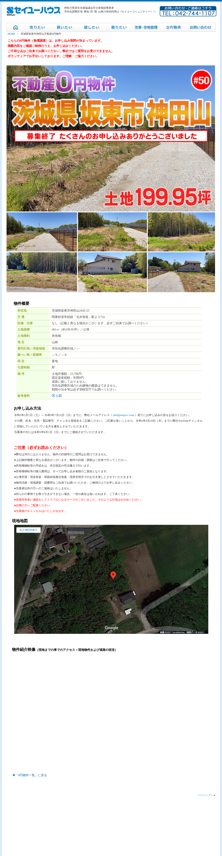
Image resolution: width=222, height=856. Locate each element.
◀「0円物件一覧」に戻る (29, 775)
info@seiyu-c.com (123, 415)
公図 (57, 395)
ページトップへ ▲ (206, 795)
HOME (11, 33)
